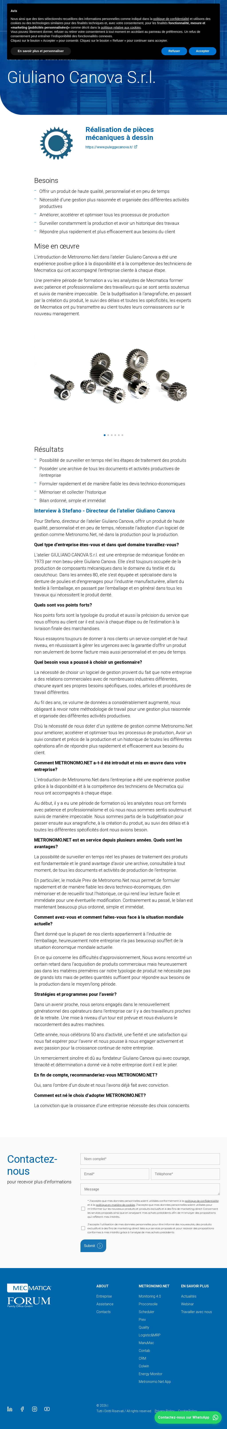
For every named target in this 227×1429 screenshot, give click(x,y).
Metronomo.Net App (155, 1382)
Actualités (188, 1296)
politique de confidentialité (202, 1200)
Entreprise (104, 1296)
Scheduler (146, 1312)
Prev (142, 1319)
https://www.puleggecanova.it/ (111, 147)
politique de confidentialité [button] (171, 19)
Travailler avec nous (196, 1312)
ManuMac (146, 1343)
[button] (188, 1417)
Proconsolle (148, 1304)
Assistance (105, 1304)
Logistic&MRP (149, 1335)
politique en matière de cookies (115, 1204)
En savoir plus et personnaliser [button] (41, 51)
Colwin (144, 1366)
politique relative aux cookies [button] (121, 27)
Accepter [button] (202, 51)
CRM (142, 1358)
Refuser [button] (174, 51)
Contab (144, 1351)
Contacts (103, 1312)
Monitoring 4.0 (150, 1296)
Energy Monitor (150, 1374)
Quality (144, 1327)
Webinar (187, 1304)
